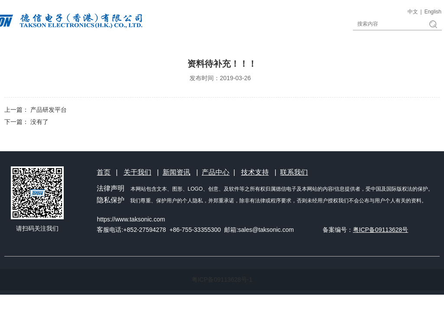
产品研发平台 (48, 109)
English (432, 12)
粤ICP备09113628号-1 (222, 279)
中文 (413, 12)
